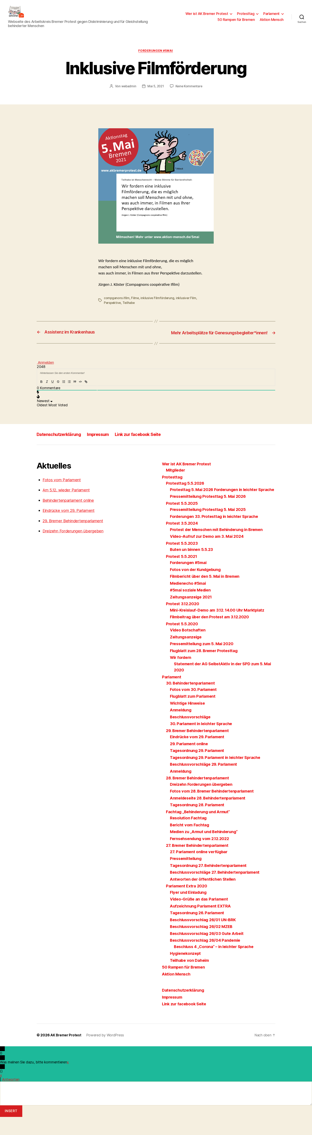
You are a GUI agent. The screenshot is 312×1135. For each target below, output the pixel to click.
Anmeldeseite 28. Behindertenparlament (210, 816)
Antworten (11, 1097)
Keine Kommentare (189, 92)
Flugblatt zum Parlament (194, 714)
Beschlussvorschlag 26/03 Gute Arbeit (209, 951)
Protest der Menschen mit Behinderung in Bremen (219, 547)
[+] (97, 394)
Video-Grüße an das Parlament (200, 917)
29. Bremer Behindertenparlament (76, 532)
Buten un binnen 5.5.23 (192, 567)
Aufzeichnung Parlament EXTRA (202, 924)
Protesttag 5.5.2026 (186, 495)
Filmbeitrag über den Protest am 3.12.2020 (212, 634)
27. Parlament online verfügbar (200, 869)
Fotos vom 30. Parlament (194, 707)
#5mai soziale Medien (192, 608)
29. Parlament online (190, 761)
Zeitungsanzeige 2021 (192, 615)
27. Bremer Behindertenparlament (199, 863)
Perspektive (113, 309)
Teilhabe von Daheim (191, 978)
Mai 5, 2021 (155, 92)
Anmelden (45, 374)
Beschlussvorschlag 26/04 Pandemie (207, 958)
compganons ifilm (117, 304)
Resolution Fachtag (189, 836)
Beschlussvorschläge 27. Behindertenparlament (218, 890)
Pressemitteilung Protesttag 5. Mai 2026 (210, 514)
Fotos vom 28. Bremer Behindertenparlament (214, 809)
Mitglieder (176, 481)
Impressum (104, 446)
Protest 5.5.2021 (182, 574)
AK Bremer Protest (66, 1053)
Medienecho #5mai (189, 601)
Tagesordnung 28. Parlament (198, 822)
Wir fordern (181, 675)
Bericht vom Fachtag (190, 842)
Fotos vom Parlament (63, 491)
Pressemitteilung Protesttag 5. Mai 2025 (210, 527)
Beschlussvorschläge (191, 734)
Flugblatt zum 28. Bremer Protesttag (206, 668)
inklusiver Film (187, 304)
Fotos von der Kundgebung (197, 587)
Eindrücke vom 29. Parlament (71, 522)
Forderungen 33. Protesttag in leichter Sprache (216, 534)
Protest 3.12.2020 (183, 621)
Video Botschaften (188, 648)
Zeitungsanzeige (187, 655)
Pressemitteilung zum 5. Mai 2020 (203, 661)
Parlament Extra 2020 (187, 904)
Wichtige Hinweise (189, 721)
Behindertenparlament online (71, 512)
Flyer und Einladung (189, 910)
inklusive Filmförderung (158, 304)
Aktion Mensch (272, 22)
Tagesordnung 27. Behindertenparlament (211, 883)
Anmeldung (181, 728)
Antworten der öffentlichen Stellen (204, 897)
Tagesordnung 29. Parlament (198, 768)
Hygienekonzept (186, 971)
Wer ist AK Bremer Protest (206, 17)
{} (91, 394)
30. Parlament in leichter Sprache (203, 741)
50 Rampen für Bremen (236, 22)
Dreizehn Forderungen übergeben (75, 542)
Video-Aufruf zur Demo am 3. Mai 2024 (209, 554)
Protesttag (245, 17)
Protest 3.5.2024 (182, 541)
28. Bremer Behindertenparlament (200, 796)
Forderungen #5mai (156, 57)
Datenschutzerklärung (61, 446)
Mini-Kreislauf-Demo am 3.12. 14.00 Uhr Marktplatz (220, 628)
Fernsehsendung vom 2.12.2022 (201, 856)
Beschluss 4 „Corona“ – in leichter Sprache (216, 964)
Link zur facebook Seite (149, 446)
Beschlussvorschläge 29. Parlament (205, 782)
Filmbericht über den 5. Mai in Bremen (207, 594)
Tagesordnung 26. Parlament (198, 930)
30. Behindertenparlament (192, 701)
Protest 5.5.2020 (182, 641)
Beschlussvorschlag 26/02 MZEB (203, 944)
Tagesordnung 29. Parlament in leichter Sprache (218, 775)
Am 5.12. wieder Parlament (68, 501)
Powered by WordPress (106, 1053)
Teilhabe (129, 309)
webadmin (128, 92)
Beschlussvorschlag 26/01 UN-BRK (205, 937)
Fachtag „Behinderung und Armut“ (200, 829)
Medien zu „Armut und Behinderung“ (206, 849)
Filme (135, 304)
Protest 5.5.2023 (182, 561)
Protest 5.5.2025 (182, 521)
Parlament (271, 17)
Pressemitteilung (187, 876)
